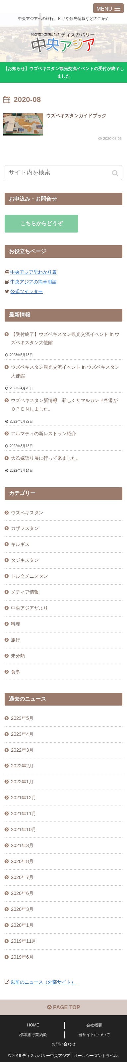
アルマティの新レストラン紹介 (43, 433)
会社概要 (94, 1025)
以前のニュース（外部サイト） (43, 982)
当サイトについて (94, 1034)
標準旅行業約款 (33, 1034)
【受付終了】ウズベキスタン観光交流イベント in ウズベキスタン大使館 (65, 338)
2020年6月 (22, 893)
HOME (33, 1025)
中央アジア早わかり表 (33, 272)
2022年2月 (22, 765)
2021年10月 (23, 829)
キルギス (20, 544)
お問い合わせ (64, 1044)
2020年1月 (22, 925)
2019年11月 (23, 941)
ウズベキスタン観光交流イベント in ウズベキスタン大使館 (65, 371)
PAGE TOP (63, 1007)
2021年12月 (23, 797)
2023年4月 (22, 734)
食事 (15, 671)
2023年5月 (22, 718)
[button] (115, 173)
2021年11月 (23, 813)
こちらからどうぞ (41, 223)
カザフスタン (25, 528)
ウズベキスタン (27, 512)
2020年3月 (22, 909)
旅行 (15, 639)
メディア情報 (25, 592)
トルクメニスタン (29, 576)
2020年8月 (22, 861)
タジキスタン (25, 560)
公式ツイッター (26, 291)
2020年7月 (22, 877)
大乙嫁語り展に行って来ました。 (46, 458)
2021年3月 (22, 845)
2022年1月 (22, 781)
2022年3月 (22, 750)
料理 (15, 624)
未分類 (18, 655)
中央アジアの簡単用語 (33, 281)
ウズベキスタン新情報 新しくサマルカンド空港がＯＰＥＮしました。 (64, 405)
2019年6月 (22, 957)
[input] (63, 172)
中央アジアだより (29, 608)
